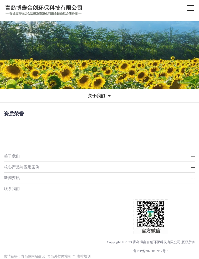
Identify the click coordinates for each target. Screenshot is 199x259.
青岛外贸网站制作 (61, 256)
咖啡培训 (84, 256)
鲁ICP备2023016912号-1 (151, 251)
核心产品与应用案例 (21, 167)
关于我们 (12, 156)
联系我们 (12, 188)
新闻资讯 (12, 177)
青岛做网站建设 (33, 256)
